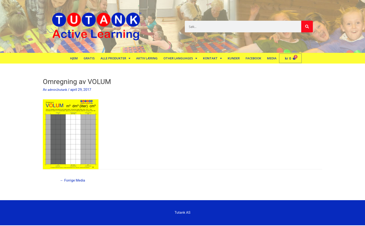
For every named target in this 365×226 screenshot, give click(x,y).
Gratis (89, 58)
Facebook (253, 58)
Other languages (180, 58)
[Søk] (307, 26)
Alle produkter (115, 58)
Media (272, 58)
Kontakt (212, 58)
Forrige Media (74, 181)
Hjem (74, 58)
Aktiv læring (147, 58)
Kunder (234, 58)
